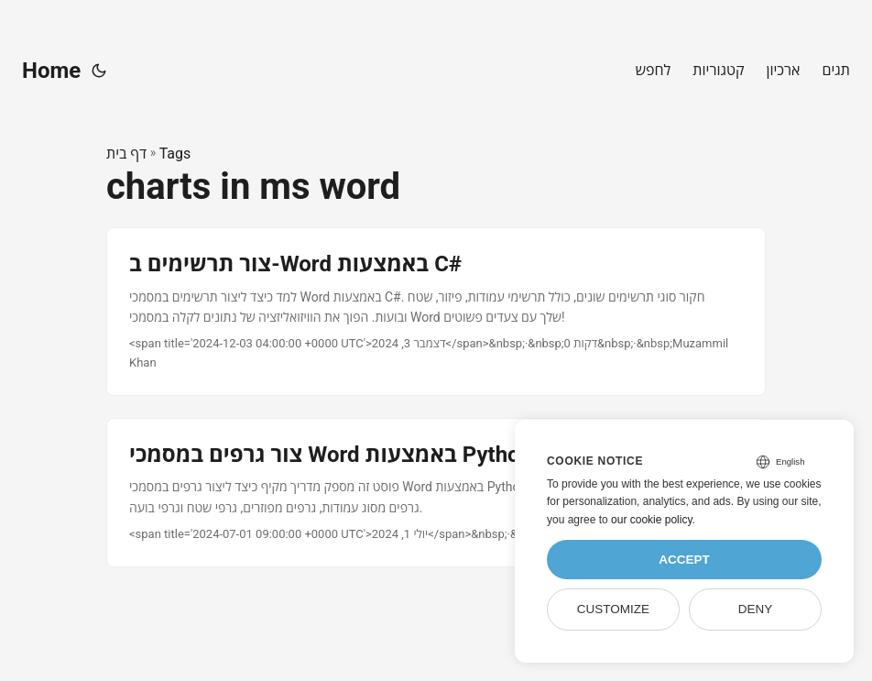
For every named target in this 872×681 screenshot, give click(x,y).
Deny (755, 609)
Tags (175, 153)
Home (51, 70)
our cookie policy (651, 519)
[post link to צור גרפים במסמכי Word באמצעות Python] (436, 492)
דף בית (126, 153)
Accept (684, 559)
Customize (613, 609)
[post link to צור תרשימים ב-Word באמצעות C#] (436, 311)
